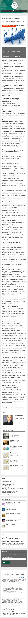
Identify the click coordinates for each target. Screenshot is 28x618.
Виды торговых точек (10, 524)
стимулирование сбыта (19, 543)
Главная (6, 572)
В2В (2, 546)
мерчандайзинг (14, 541)
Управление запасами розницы (9, 492)
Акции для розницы (6, 485)
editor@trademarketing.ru (10, 609)
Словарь (12, 574)
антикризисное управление (18, 544)
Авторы (16, 572)
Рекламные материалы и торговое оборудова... (15, 434)
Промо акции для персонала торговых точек (16, 447)
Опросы (17, 574)
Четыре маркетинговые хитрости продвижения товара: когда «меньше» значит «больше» (14, 515)
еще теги (13, 546)
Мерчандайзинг (5, 489)
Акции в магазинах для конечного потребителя (12, 488)
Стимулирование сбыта (7, 482)
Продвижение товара (6, 481)
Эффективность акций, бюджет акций (10, 491)
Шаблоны (21, 572)
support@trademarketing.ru (8, 614)
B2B (11, 544)
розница (5, 541)
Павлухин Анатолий (19, 415)
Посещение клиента (14, 440)
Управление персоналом (7, 494)
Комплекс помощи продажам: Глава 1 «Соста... (16, 466)
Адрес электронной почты (8, 557)
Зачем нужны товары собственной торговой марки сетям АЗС (13, 520)
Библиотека (6, 574)
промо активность (6, 544)
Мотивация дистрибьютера (9, 25)
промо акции (19, 407)
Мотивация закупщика (7, 487)
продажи (13, 407)
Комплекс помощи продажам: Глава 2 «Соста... (16, 460)
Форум (22, 574)
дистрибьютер (6, 407)
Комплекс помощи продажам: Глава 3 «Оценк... (16, 453)
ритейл (5, 538)
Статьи (11, 572)
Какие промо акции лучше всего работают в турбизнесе (13, 509)
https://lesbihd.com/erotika (9, 286)
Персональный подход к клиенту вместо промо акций (13, 503)
